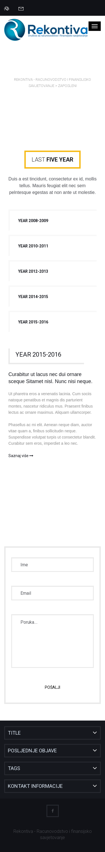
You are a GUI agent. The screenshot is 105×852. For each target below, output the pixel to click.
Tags (14, 768)
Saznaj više (20, 455)
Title (14, 733)
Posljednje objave (32, 750)
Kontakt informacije (35, 786)
